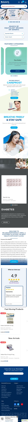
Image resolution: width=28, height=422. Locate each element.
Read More (14, 261)
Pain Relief (19, 393)
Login (19, 3)
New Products (20, 385)
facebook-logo (15, 404)
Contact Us (3, 389)
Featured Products (21, 387)
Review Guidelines (5, 410)
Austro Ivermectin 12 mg (7, 325)
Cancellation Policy (5, 395)
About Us (3, 385)
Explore (14, 70)
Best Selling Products (19, 389)
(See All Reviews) (14, 282)
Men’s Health (19, 391)
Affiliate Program (5, 407)
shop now (14, 97)
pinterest (22, 404)
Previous (2, 188)
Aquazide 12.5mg (9, 420)
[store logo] (5, 2)
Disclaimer (3, 390)
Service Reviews (5, 405)
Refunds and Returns (6, 394)
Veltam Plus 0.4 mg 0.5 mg (7, 354)
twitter (18, 404)
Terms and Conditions (6, 392)
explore (14, 127)
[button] (9, 21)
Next (26, 188)
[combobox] (14, 6)
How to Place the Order (6, 408)
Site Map (3, 387)
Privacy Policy (4, 397)
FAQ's (2, 403)
